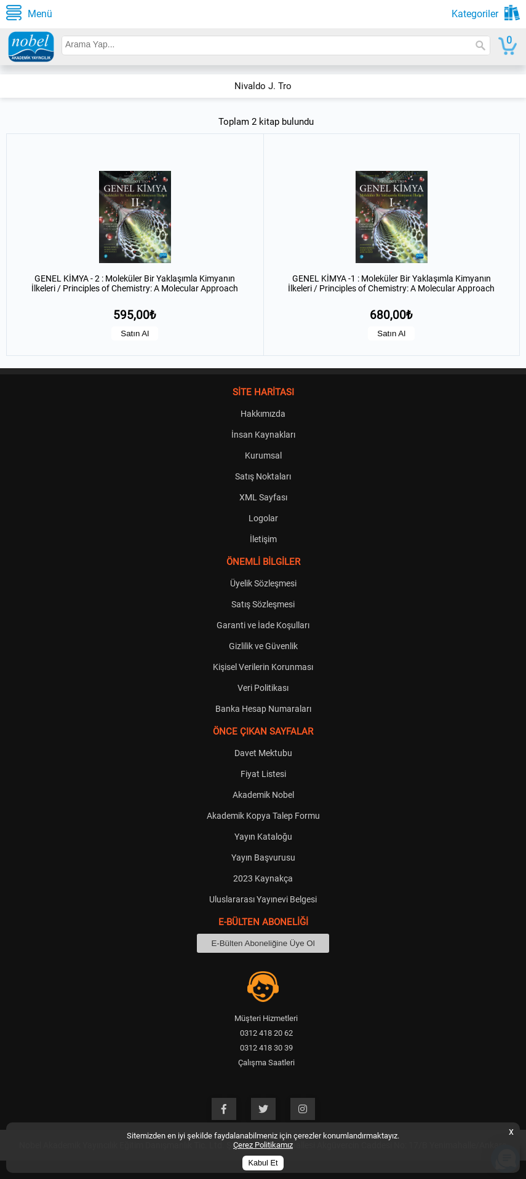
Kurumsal (263, 455)
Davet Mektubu (263, 753)
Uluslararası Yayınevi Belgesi (263, 899)
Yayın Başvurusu (263, 857)
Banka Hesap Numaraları (263, 709)
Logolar (263, 518)
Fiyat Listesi (263, 774)
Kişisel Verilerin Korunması (263, 667)
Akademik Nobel (263, 795)
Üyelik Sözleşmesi (263, 583)
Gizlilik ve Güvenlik (263, 646)
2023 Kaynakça (263, 878)
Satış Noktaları (263, 476)
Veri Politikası (263, 688)
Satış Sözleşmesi (263, 604)
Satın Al (135, 333)
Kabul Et (263, 1163)
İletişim (263, 539)
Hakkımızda (263, 414)
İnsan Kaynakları (263, 435)
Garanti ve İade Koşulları (263, 625)
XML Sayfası (263, 497)
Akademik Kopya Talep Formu (263, 816)
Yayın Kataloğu (263, 837)
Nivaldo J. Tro (263, 86)
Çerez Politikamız (263, 1144)
